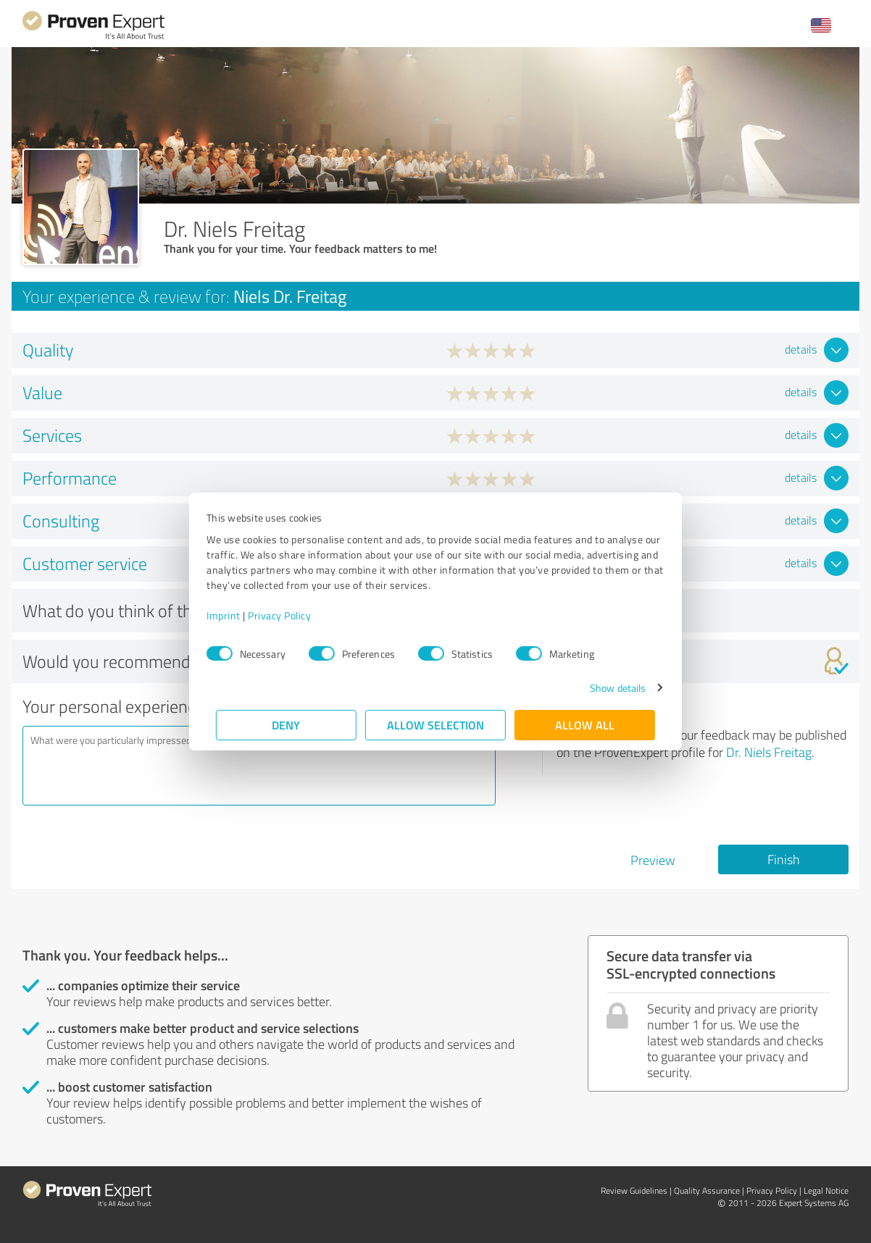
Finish (783, 859)
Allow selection (435, 724)
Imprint (233, 615)
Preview (652, 860)
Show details (608, 688)
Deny (286, 724)
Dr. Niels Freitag (769, 752)
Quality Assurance (707, 1190)
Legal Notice (826, 1190)
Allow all (584, 724)
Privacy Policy (288, 615)
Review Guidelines (634, 1190)
